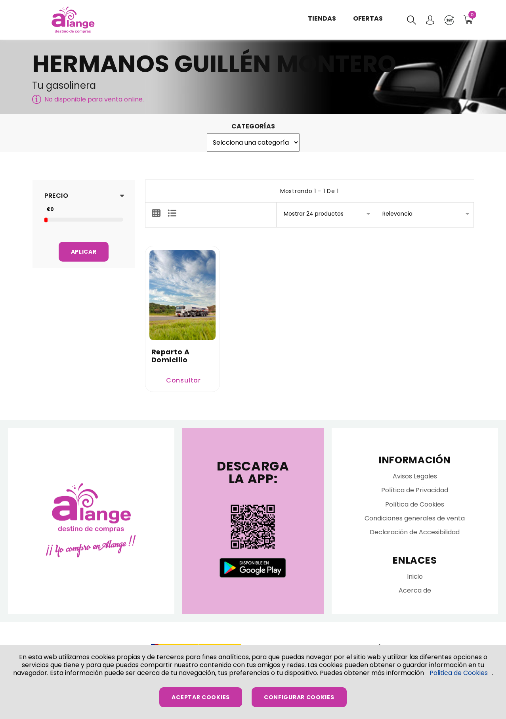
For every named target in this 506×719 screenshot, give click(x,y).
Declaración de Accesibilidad (415, 534)
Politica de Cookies (459, 672)
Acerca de (415, 592)
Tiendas (322, 19)
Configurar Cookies (299, 697)
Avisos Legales (415, 478)
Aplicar (84, 252)
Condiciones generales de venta (415, 519)
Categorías (253, 126)
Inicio (415, 578)
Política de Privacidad (414, 492)
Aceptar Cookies (201, 697)
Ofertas (367, 19)
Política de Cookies (414, 506)
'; (253, 142)
